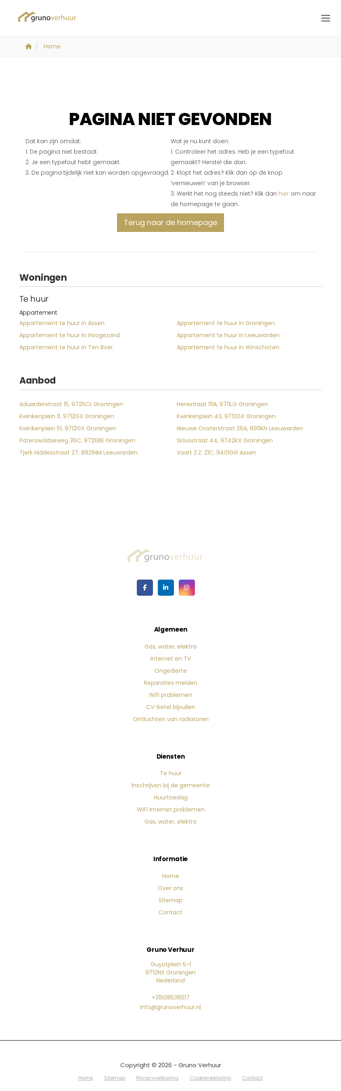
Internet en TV (171, 659)
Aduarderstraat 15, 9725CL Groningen (71, 404)
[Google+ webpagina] (187, 588)
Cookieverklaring (210, 1077)
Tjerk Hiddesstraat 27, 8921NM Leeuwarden (78, 452)
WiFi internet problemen (171, 809)
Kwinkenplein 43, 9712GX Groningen (226, 416)
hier (283, 194)
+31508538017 (171, 997)
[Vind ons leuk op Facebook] (145, 588)
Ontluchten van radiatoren (171, 719)
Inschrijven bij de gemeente (171, 785)
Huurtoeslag (171, 797)
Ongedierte (171, 671)
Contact (170, 912)
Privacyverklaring (157, 1077)
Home (170, 876)
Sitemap (170, 900)
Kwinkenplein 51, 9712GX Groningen (67, 428)
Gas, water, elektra (170, 647)
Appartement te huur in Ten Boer (66, 347)
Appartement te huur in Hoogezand (69, 335)
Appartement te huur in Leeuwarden (228, 335)
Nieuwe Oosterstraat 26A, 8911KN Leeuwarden (240, 428)
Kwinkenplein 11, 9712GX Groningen (66, 416)
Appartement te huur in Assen (62, 323)
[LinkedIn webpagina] (166, 588)
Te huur (171, 773)
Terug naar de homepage (170, 222)
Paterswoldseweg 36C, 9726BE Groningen (77, 440)
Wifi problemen (170, 695)
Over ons (170, 888)
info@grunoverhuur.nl (170, 1007)
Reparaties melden (170, 683)
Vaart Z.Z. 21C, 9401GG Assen (216, 452)
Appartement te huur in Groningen (226, 323)
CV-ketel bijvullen (170, 707)
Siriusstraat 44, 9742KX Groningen (225, 440)
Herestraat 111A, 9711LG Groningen (222, 404)
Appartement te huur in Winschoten (228, 347)
